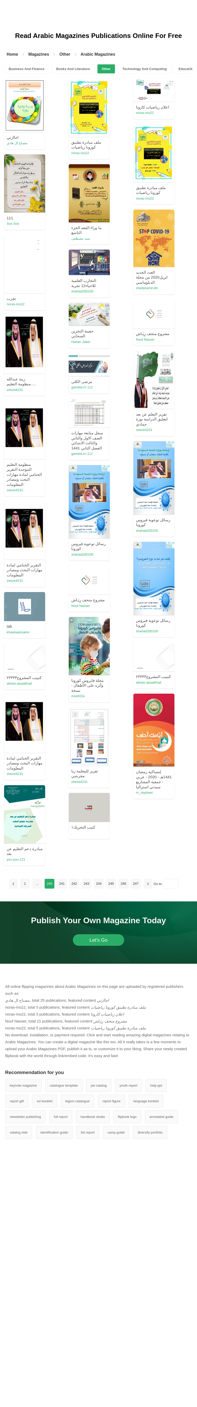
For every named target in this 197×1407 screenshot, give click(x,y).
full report (61, 1117)
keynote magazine (23, 1085)
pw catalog (99, 1085)
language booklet (146, 1101)
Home (12, 54)
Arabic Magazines (98, 54)
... (37, 883)
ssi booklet (44, 1101)
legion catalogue (77, 1101)
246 (123, 883)
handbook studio (93, 1117)
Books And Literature (73, 69)
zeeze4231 (15, 390)
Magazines (38, 54)
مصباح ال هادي (17, 143)
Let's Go (98, 940)
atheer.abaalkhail (148, 682)
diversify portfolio (150, 1132)
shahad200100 (82, 291)
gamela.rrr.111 (82, 387)
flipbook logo (127, 1117)
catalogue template (64, 1085)
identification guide (54, 1132)
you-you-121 (16, 859)
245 (111, 883)
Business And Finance (26, 69)
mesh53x (78, 696)
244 (99, 883)
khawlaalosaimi (18, 632)
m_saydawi (144, 792)
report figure (112, 1101)
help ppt (156, 1085)
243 (86, 883)
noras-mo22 (80, 153)
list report (87, 1132)
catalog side (18, 1132)
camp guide (116, 1132)
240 (49, 883)
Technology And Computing (144, 69)
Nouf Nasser (145, 339)
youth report (128, 1085)
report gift (17, 1101)
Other (64, 54)
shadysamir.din (147, 288)
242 (74, 883)
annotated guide (161, 1117)
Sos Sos (13, 223)
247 (136, 883)
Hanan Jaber (80, 342)
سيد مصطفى (80, 238)
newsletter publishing (25, 1117)
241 (62, 883)
